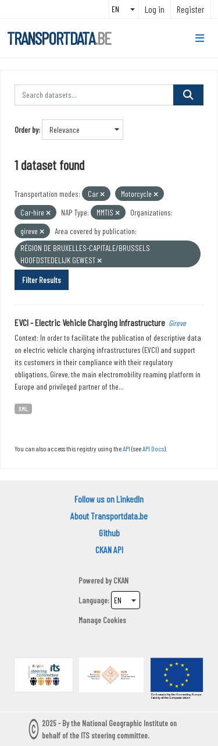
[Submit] (188, 94)
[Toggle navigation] (199, 38)
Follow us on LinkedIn (109, 498)
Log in (155, 9)
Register (191, 9)
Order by (26, 130)
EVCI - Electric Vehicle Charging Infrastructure (90, 322)
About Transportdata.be (109, 515)
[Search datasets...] (94, 94)
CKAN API (109, 549)
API (126, 448)
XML (23, 408)
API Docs (153, 448)
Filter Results (41, 280)
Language (93, 600)
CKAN (120, 580)
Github (109, 532)
